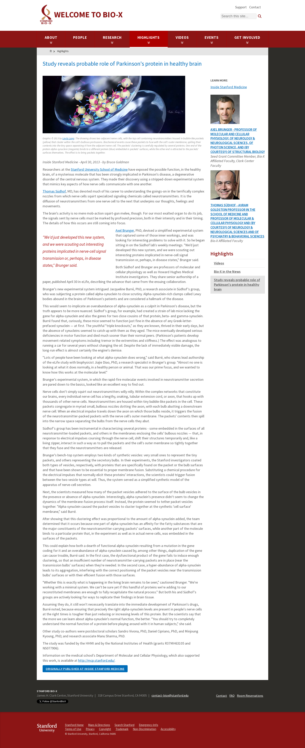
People (80, 37)
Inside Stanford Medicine (228, 87)
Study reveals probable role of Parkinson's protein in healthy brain (237, 284)
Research (112, 39)
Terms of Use (73, 729)
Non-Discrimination (144, 729)
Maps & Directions (99, 725)
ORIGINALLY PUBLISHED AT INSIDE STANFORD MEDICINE (85, 669)
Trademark (122, 729)
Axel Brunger (125, 230)
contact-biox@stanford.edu (170, 695)
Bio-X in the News (227, 271)
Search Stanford (124, 725)
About (51, 39)
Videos (182, 39)
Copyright (105, 729)
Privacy (90, 729)
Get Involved (247, 39)
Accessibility (168, 729)
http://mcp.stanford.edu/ (96, 660)
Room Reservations (250, 696)
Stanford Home (74, 725)
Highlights (149, 39)
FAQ (232, 696)
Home (50, 51)
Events (212, 39)
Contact (255, 7)
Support (241, 7)
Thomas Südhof (54, 191)
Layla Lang (68, 138)
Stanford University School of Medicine (99, 169)
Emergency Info (148, 725)
